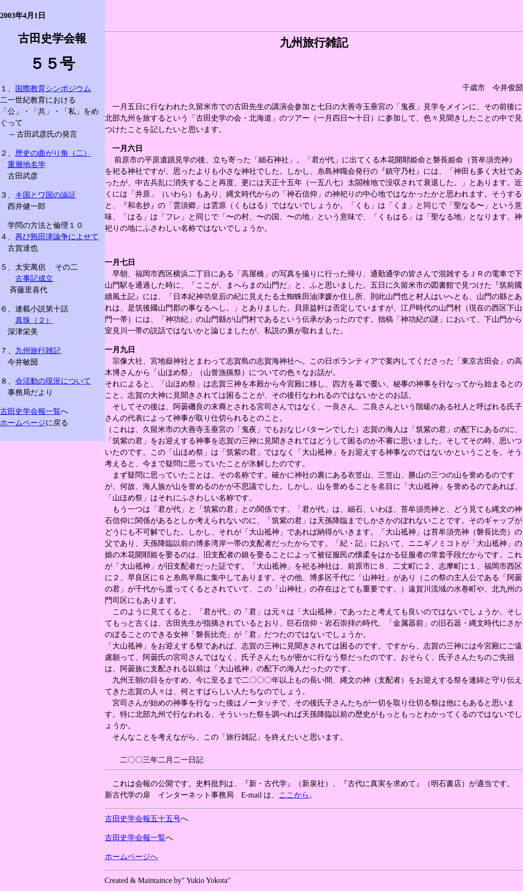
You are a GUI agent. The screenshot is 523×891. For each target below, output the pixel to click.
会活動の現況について (53, 381)
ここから (294, 795)
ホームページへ (131, 857)
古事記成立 (34, 278)
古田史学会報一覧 (30, 411)
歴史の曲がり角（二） (53, 153)
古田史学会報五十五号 (143, 819)
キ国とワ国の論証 (45, 195)
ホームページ (23, 423)
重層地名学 (27, 164)
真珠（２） (34, 320)
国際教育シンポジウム (53, 88)
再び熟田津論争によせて (57, 237)
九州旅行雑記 (38, 351)
